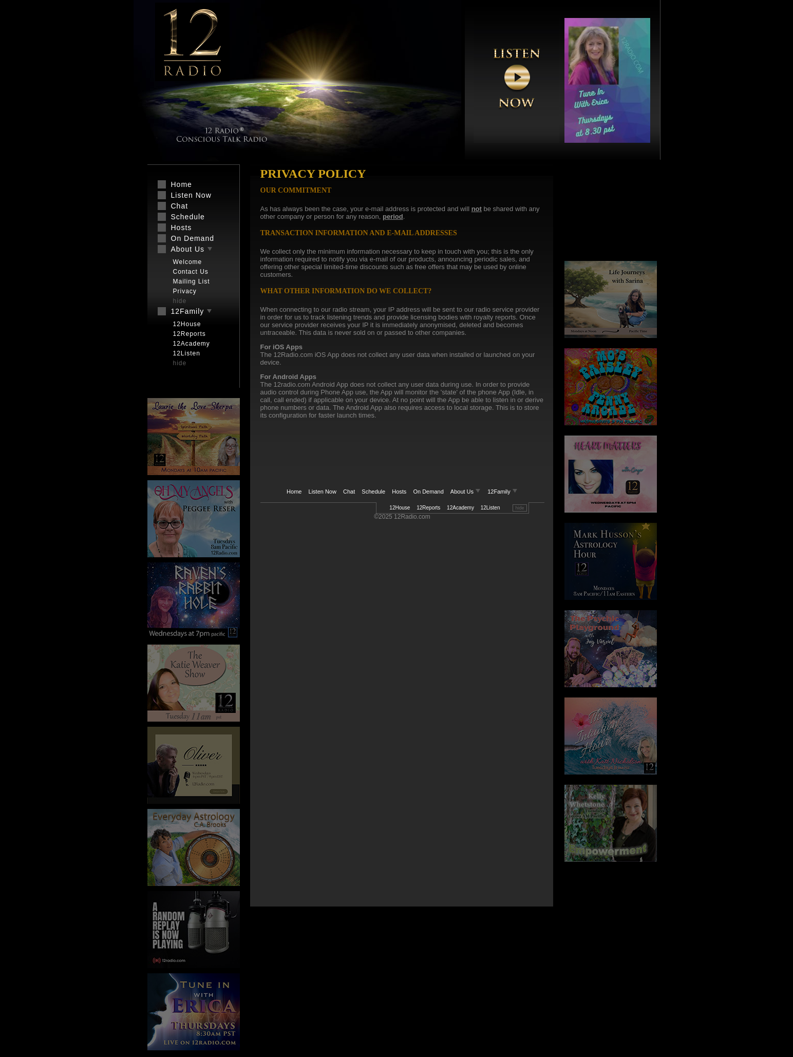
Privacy (185, 291)
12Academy (460, 508)
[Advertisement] (388, 449)
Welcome (187, 262)
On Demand (428, 491)
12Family (502, 491)
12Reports (428, 508)
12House (399, 508)
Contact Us (191, 271)
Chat (349, 491)
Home (294, 491)
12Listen (490, 508)
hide (519, 508)
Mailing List (191, 281)
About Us (466, 491)
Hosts (399, 491)
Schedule (373, 491)
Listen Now (322, 491)
